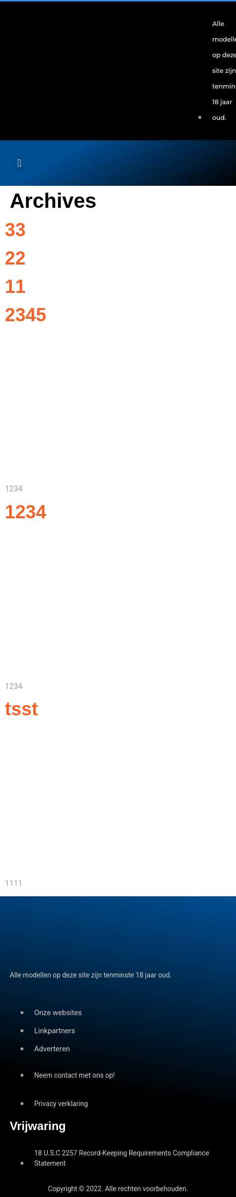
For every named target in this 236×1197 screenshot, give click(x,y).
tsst (21, 709)
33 (15, 230)
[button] (19, 163)
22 (15, 258)
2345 (25, 315)
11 (15, 286)
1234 (25, 512)
